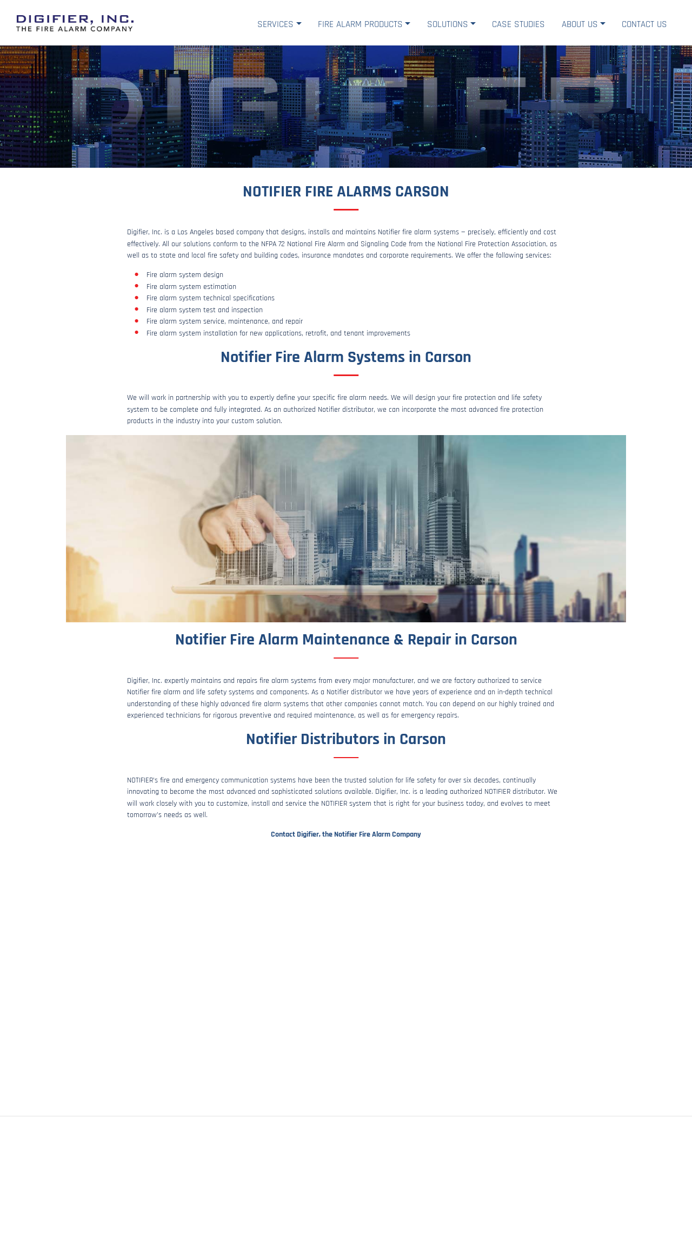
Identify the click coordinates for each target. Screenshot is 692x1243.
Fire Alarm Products (360, 24)
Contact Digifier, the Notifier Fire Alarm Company (346, 834)
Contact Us (644, 24)
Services (275, 24)
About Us (580, 24)
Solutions (447, 24)
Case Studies (518, 24)
